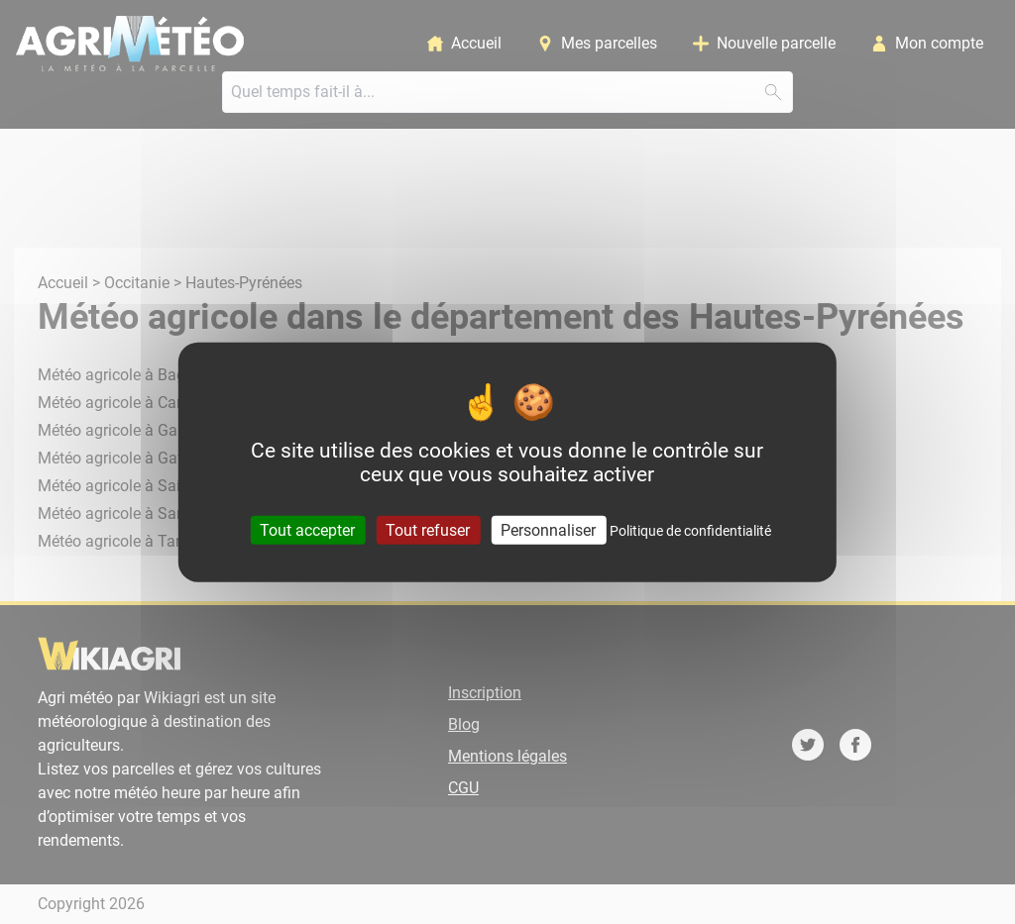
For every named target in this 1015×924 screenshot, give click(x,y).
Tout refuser (428, 530)
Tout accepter (307, 530)
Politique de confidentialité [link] (690, 531)
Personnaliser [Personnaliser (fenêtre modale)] (548, 530)
